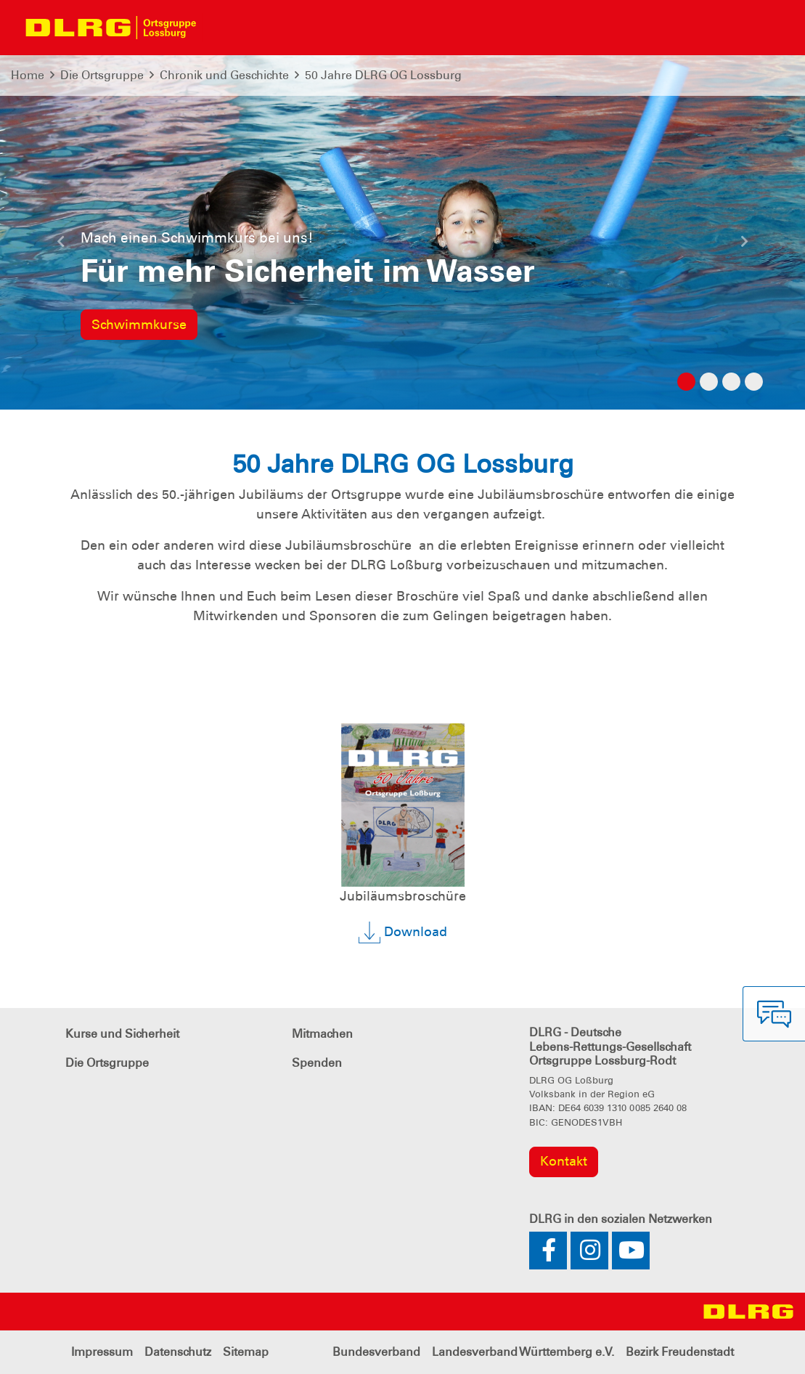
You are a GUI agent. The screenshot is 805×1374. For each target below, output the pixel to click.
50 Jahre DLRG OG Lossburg (383, 75)
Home (27, 75)
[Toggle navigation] (222, 27)
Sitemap (246, 1352)
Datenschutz (177, 1352)
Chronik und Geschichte (224, 75)
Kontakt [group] (563, 1161)
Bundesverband (376, 1352)
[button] (60, 246)
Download (403, 932)
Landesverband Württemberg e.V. (523, 1352)
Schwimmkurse (139, 325)
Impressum (102, 1352)
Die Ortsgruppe (102, 75)
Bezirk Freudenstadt (680, 1352)
